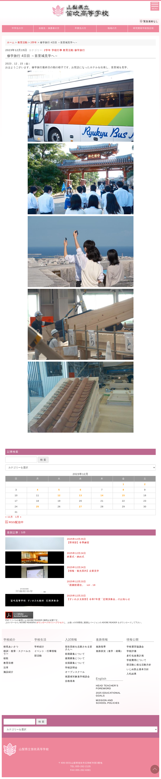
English (101, 678)
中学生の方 (17, 28)
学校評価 (131, 651)
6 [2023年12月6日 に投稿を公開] (80, 489)
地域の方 (112, 28)
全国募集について (75, 663)
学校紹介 (10, 639)
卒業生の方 (80, 28)
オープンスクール (75, 672)
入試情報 (71, 639)
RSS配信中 (14, 522)
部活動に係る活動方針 (139, 664)
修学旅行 (79, 50)
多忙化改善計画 (135, 655)
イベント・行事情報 (45, 651)
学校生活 (40, 639)
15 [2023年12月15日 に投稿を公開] (123, 495)
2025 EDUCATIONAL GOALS (108, 694)
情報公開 (133, 639)
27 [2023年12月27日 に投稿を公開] (80, 506)
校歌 (6, 658)
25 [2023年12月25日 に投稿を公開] (37, 506)
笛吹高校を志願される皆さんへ (78, 648)
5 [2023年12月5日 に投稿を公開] (59, 489)
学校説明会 (71, 667)
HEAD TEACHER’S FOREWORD (107, 687)
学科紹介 (39, 646)
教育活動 (68, 50)
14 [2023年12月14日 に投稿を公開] (102, 495)
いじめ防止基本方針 (138, 669)
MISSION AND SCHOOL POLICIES (107, 701)
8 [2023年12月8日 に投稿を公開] (123, 489)
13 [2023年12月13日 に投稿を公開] (80, 495)
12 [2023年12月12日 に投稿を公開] (59, 495)
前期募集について (75, 654)
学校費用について (136, 660)
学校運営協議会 (135, 646)
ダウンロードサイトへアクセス (50, 622)
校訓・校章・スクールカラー (17, 652)
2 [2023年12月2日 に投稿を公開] (145, 484)
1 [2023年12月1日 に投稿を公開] (123, 484)
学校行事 (57, 50)
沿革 (6, 667)
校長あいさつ (11, 646)
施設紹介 (8, 672)
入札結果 (131, 673)
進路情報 (102, 639)
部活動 (38, 655)
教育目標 (8, 663)
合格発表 (70, 681)
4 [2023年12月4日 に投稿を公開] (37, 489)
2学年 (47, 50)
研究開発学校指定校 (143, 28)
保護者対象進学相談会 (77, 676)
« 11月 (9, 516)
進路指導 (101, 646)
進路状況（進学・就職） (109, 651)
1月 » (18, 516)
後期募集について (75, 658)
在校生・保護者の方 (49, 28)
